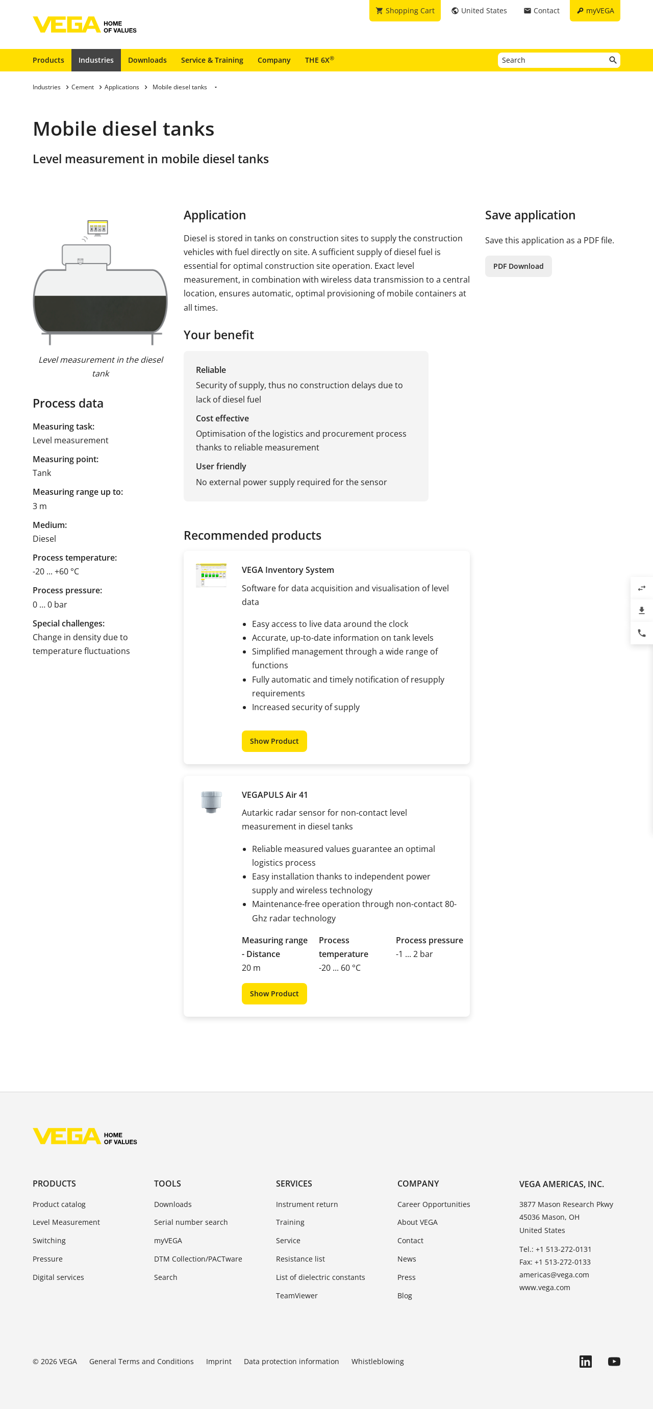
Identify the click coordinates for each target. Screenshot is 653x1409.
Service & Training (212, 60)
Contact (410, 1240)
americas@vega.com (554, 1274)
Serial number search (191, 1222)
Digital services (58, 1277)
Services (294, 1183)
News (406, 1259)
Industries (96, 60)
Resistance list (300, 1259)
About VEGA (417, 1222)
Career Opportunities (433, 1204)
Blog (404, 1295)
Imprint (219, 1361)
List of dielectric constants (320, 1277)
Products (48, 60)
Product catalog (59, 1204)
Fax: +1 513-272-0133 (555, 1262)
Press (406, 1277)
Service (288, 1240)
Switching (49, 1240)
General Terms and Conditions (141, 1361)
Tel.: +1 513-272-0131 (555, 1249)
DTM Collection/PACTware (198, 1259)
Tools (167, 1183)
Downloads (147, 60)
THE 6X (319, 60)
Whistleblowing (377, 1361)
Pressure (48, 1259)
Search (166, 1277)
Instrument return (307, 1204)
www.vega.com (544, 1287)
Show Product (274, 741)
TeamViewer (297, 1295)
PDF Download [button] (518, 266)
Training (290, 1222)
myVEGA (168, 1240)
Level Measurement (66, 1222)
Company (274, 60)
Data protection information (291, 1361)
